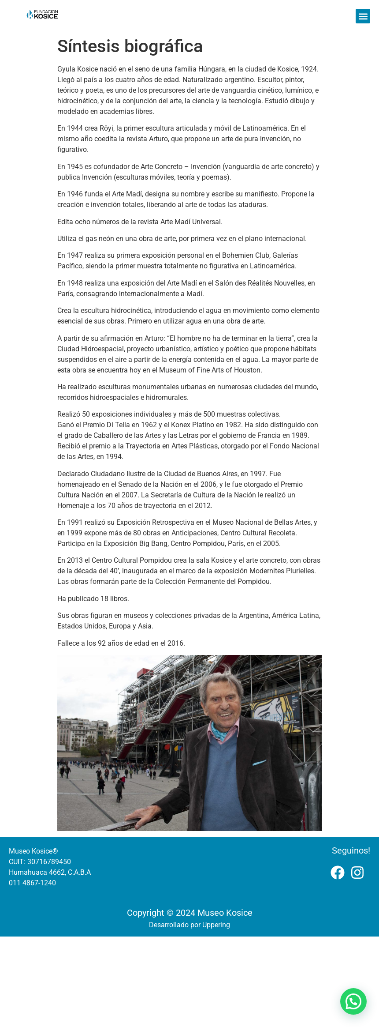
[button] (363, 16)
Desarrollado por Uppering (189, 925)
